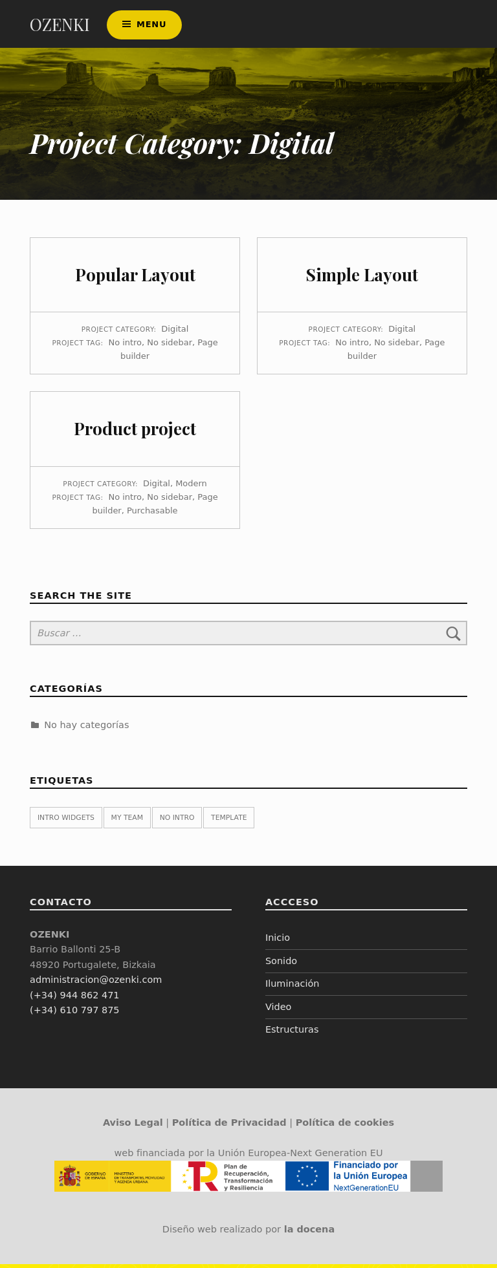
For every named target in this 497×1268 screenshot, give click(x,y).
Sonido (281, 964)
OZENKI (60, 26)
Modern (191, 487)
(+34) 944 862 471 (74, 998)
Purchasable (152, 514)
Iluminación (292, 987)
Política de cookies (345, 1126)
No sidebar (169, 346)
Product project (135, 432)
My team (127, 821)
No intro (125, 346)
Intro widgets (66, 821)
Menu (151, 26)
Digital (174, 333)
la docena (309, 1232)
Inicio (277, 941)
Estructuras (292, 1033)
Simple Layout (362, 277)
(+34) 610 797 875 (74, 1014)
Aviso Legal (133, 1126)
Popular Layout (135, 277)
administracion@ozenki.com (96, 983)
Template (229, 821)
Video (278, 1010)
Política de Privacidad (229, 1126)
